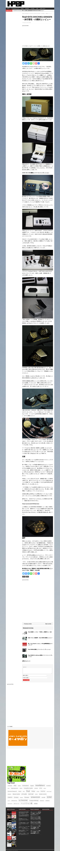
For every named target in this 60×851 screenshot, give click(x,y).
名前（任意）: (25, 675)
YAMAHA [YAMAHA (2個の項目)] (47, 800)
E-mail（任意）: (26, 677)
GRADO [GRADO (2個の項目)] (9, 794)
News (22, 8)
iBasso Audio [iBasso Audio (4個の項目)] (16, 794)
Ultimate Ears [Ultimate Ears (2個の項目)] (14, 800)
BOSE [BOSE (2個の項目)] (21, 788)
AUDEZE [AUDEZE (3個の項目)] (48, 785)
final (27, 576)
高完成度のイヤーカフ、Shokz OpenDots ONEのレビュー (24, 819)
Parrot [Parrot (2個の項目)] (21, 797)
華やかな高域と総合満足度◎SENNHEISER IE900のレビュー (24, 816)
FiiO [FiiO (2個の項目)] (24, 791)
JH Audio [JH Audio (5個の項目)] (24, 794)
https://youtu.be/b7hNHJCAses (30, 503)
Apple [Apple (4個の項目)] (32, 785)
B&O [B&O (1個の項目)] (8, 788)
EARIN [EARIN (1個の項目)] (45, 788)
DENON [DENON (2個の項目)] (36, 788)
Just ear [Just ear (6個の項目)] (31, 794)
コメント (24, 667)
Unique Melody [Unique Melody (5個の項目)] (33, 800)
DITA (24, 576)
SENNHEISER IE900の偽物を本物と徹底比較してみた (24, 812)
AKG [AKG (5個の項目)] (15, 785)
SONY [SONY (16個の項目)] (49, 797)
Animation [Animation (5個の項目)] (25, 785)
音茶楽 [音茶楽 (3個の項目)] (35, 803)
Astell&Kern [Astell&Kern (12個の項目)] (40, 785)
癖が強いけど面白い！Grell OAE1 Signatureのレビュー (24, 834)
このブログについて (15, 8)
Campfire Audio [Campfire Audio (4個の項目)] (28, 788)
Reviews (27, 8)
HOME (8, 8)
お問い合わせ (42, 8)
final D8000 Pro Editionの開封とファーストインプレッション (35, 818)
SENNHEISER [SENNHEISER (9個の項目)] (35, 797)
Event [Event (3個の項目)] (20, 791)
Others (32, 8)
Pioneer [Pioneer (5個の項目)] (26, 797)
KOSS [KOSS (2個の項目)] (36, 794)
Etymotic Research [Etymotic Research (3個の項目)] (12, 791)
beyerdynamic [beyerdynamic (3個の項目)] (14, 788)
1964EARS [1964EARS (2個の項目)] (10, 785)
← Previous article (27, 623)
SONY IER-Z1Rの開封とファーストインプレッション (35, 172)
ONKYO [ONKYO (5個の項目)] (10, 797)
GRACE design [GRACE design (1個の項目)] (49, 791)
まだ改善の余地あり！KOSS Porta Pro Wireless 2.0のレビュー (24, 823)
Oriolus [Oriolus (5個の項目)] (16, 797)
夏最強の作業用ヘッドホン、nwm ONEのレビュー (24, 831)
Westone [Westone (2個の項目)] (42, 800)
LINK (37, 8)
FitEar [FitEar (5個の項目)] (33, 791)
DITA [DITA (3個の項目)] (40, 788)
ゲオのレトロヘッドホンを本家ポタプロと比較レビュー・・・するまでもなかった (24, 827)
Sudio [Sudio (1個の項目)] (9, 800)
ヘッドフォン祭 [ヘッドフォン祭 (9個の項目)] (26, 803)
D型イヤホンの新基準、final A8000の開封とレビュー (35, 827)
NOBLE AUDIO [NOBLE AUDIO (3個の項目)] (42, 794)
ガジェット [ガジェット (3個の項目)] (16, 803)
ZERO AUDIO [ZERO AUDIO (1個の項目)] (10, 803)
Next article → (48, 623)
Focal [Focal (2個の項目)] (38, 791)
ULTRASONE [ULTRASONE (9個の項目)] (23, 800)
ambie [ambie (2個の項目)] (19, 785)
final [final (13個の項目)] (28, 791)
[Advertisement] (37, 35)
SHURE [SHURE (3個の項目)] (43, 797)
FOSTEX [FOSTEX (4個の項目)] (43, 791)
